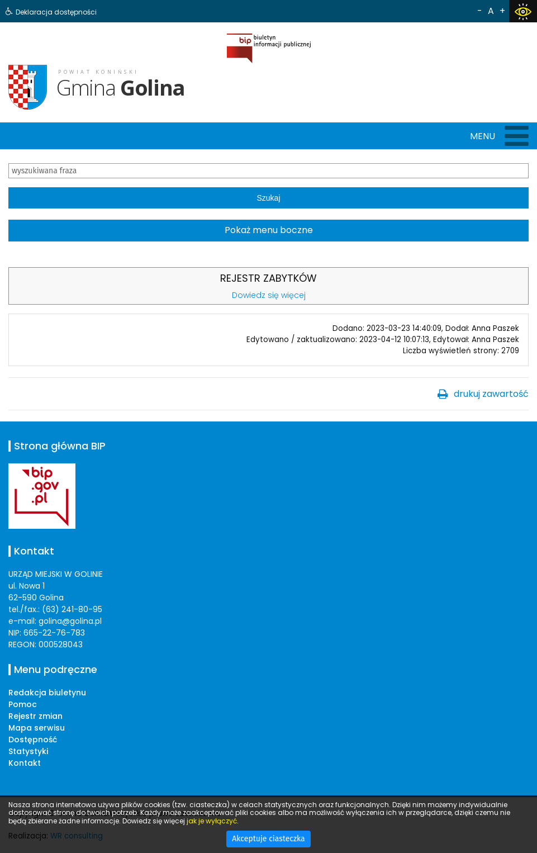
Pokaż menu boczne (269, 230)
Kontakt (24, 763)
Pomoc (22, 704)
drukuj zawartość (491, 393)
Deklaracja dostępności (56, 12)
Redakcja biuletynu (47, 692)
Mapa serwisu (36, 727)
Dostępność (32, 739)
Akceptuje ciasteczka (268, 838)
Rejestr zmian (35, 716)
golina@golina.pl (70, 621)
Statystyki (28, 751)
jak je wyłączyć (212, 821)
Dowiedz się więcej (269, 295)
